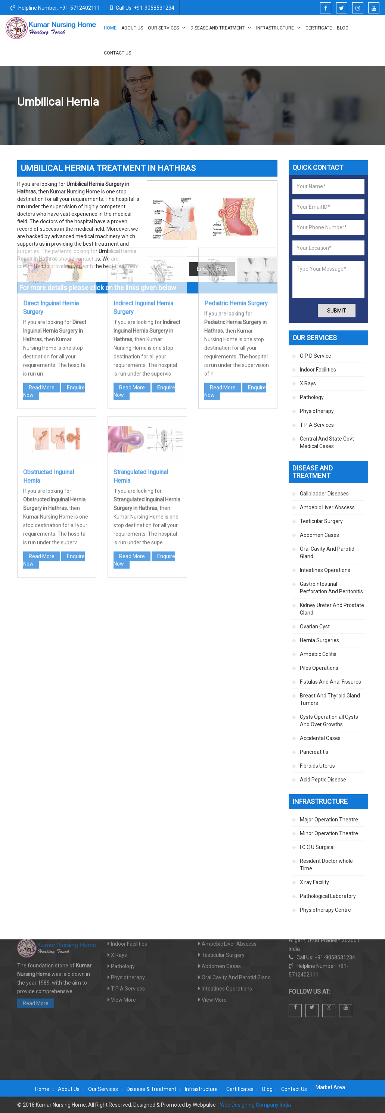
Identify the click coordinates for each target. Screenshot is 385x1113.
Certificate (318, 28)
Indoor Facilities (318, 370)
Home (110, 28)
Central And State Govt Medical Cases (327, 442)
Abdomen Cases (319, 535)
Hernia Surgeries (307, 102)
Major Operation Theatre (329, 820)
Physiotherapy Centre (325, 910)
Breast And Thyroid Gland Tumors (330, 699)
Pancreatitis (314, 752)
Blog (342, 28)
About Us (132, 28)
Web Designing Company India (255, 1105)
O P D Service (315, 356)
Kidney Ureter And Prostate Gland (332, 609)
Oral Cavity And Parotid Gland (327, 552)
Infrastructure (278, 28)
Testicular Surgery (321, 521)
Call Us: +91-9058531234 (142, 7)
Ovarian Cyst (315, 626)
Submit (336, 311)
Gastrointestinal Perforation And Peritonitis (331, 587)
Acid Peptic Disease (323, 780)
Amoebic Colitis (318, 654)
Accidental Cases (320, 738)
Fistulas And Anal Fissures (330, 682)
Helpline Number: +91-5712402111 (55, 7)
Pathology (312, 397)
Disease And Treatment (220, 28)
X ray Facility (314, 882)
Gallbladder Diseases (324, 494)
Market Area (330, 1087)
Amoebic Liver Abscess (327, 507)
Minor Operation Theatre (329, 833)
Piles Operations (319, 668)
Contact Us (117, 53)
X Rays (308, 383)
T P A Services (317, 425)
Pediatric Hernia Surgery (236, 192)
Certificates (240, 1089)
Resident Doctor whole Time (326, 864)
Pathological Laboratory (328, 896)
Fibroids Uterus (317, 766)
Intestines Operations (325, 570)
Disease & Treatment (151, 1089)
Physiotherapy (317, 411)
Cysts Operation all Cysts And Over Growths (329, 720)
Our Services (167, 28)
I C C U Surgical (317, 847)
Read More (42, 277)
